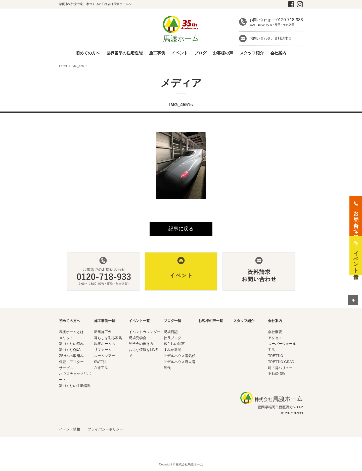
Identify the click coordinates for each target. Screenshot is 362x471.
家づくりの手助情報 (75, 386)
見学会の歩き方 (141, 344)
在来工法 (101, 368)
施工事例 (157, 53)
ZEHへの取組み (71, 356)
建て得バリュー (280, 368)
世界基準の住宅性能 (124, 53)
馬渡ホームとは (71, 332)
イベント (180, 53)
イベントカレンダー (144, 332)
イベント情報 (69, 429)
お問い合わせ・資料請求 (356, 219)
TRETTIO (275, 356)
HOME (63, 66)
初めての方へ (88, 53)
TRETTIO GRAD (281, 362)
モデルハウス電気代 (179, 356)
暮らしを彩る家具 (108, 338)
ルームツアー (104, 356)
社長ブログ (172, 338)
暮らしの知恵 (174, 344)
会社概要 (275, 332)
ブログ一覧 (172, 321)
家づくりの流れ (71, 344)
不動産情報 (277, 374)
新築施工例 (103, 332)
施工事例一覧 (104, 321)
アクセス (275, 338)
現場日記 (171, 332)
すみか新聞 (172, 350)
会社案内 (278, 53)
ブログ (200, 53)
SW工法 (100, 362)
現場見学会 (137, 338)
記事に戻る (181, 229)
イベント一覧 (139, 321)
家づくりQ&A (70, 350)
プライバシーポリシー (105, 429)
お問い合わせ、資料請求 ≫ (271, 38)
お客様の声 (223, 53)
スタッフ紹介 (252, 53)
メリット (66, 338)
